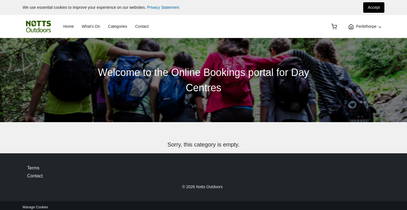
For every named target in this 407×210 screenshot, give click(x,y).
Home (68, 26)
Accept (374, 7)
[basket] (334, 27)
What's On (91, 26)
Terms (33, 168)
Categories (117, 26)
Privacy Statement (163, 7)
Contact (142, 26)
